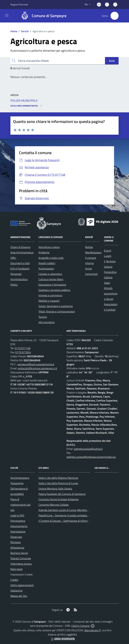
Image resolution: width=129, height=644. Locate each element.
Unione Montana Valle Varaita (55, 489)
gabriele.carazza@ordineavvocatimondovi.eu (91, 457)
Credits (14, 580)
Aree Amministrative (21, 252)
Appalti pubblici (46, 263)
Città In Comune (80, 626)
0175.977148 (22, 348)
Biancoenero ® (92, 630)
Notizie (89, 247)
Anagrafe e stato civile (50, 258)
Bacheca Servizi (19, 553)
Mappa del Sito (18, 596)
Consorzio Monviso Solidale (53, 505)
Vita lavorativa (46, 322)
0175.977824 (23, 352)
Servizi (25, 31)
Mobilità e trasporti (48, 301)
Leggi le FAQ (17, 515)
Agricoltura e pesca (49, 247)
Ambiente (43, 252)
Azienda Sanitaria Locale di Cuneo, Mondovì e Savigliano (69, 510)
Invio (112, 61)
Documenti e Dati (20, 263)
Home (13, 31)
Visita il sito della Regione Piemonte (58, 478)
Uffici (13, 258)
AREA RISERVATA (62, 639)
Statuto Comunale (20, 558)
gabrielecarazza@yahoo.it (88, 449)
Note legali (16, 569)
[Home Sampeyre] (42, 16)
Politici (14, 285)
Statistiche (16, 590)
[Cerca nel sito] (115, 16)
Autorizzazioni (46, 268)
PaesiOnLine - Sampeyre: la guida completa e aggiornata (70, 515)
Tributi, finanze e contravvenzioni (56, 311)
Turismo (42, 317)
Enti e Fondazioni (20, 268)
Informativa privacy (21, 564)
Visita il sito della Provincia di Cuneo (58, 483)
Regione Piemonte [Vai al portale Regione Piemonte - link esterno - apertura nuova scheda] (19, 4)
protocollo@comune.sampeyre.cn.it (37, 368)
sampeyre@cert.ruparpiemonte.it (35, 364)
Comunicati (91, 274)
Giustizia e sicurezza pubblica (54, 290)
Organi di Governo (20, 247)
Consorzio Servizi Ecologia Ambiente (58, 499)
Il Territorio (110, 261)
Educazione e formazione (52, 285)
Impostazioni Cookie (21, 574)
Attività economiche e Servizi (110, 293)
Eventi (107, 251)
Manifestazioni (93, 252)
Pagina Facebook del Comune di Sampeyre (61, 494)
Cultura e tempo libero (50, 279)
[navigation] (7, 15)
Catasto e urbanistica (50, 274)
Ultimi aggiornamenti (22, 585)
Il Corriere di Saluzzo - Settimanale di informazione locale (70, 521)
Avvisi (88, 268)
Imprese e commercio (50, 295)
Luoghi (107, 256)
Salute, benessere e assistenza (55, 306)
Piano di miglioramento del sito (20, 504)
